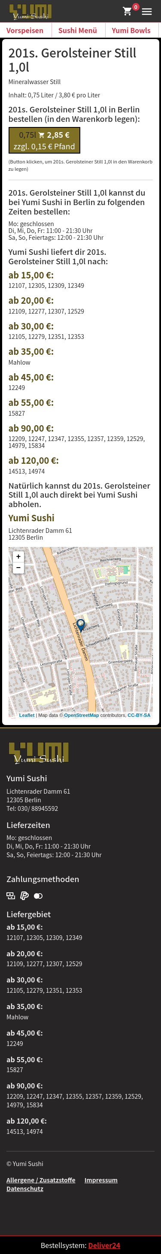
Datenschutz (24, 1188)
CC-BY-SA (139, 715)
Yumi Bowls (131, 30)
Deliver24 (104, 1245)
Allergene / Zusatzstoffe (41, 1179)
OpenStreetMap (81, 715)
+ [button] (18, 557)
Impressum (101, 1179)
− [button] (18, 568)
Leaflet (26, 715)
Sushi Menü (77, 30)
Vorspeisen (24, 30)
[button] (145, 10)
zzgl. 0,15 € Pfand (44, 140)
